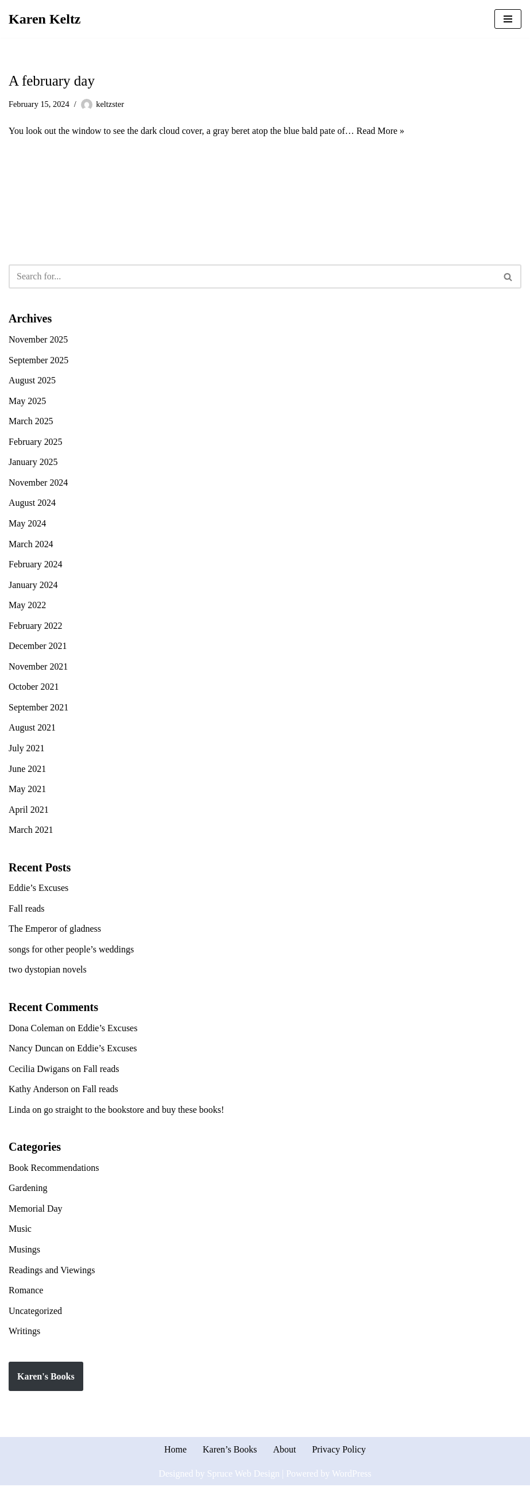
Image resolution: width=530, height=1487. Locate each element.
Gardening (28, 1189)
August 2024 (32, 503)
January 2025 (33, 462)
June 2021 (27, 769)
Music (20, 1230)
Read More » (381, 131)
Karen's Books (46, 1377)
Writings (24, 1332)
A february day (52, 81)
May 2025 (27, 401)
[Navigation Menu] (507, 19)
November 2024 (38, 482)
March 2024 (31, 544)
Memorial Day (36, 1210)
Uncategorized (35, 1312)
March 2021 (31, 830)
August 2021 (32, 728)
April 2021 (29, 810)
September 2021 (38, 708)
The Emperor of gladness (55, 930)
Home (175, 1451)
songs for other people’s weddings (71, 950)
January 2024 (33, 585)
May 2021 (27, 789)
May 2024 (27, 524)
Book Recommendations (54, 1169)
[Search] (252, 277)
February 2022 (36, 626)
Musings (24, 1250)
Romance (26, 1291)
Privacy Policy (339, 1451)
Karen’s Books (230, 1451)
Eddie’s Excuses (38, 889)
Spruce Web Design (243, 1475)
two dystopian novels (48, 970)
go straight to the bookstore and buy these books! (134, 1111)
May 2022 (27, 605)
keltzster (110, 104)
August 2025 (32, 380)
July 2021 (27, 749)
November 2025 (38, 339)
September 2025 (38, 360)
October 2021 (34, 687)
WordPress (352, 1475)
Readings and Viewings (52, 1271)
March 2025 (31, 421)
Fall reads (27, 909)
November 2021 (38, 667)
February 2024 (36, 565)
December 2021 (38, 646)
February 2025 (36, 442)
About (284, 1451)
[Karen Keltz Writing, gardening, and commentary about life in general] (45, 19)
